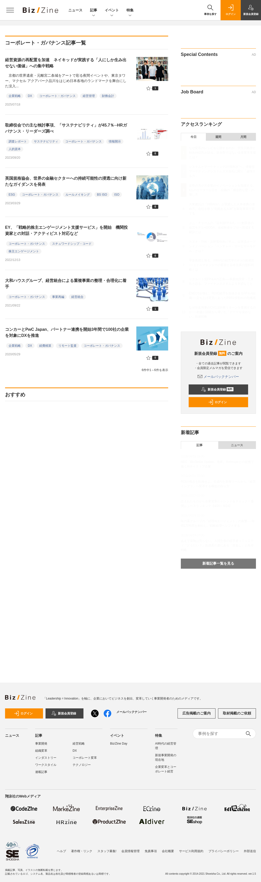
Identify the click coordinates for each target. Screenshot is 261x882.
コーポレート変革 (85, 758)
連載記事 (41, 772)
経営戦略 (79, 743)
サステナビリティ (46, 141)
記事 (93, 10)
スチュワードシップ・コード (72, 243)
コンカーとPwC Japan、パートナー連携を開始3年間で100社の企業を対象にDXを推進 (67, 332)
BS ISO (102, 194)
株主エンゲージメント (24, 251)
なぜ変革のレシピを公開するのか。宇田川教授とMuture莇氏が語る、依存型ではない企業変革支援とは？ (222, 152)
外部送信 (250, 851)
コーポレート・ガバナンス (57, 96)
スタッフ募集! (106, 851)
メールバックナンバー (218, 377)
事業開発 (41, 743)
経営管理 (89, 96)
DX (30, 96)
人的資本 (15, 149)
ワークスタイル (45, 765)
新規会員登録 (217, 389)
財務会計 (108, 96)
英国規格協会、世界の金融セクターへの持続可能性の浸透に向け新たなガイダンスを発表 (65, 181)
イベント (112, 10)
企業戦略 (15, 96)
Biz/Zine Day (118, 743)
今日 (193, 137)
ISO (116, 194)
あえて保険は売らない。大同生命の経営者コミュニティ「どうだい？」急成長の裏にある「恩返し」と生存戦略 (217, 545)
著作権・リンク (81, 851)
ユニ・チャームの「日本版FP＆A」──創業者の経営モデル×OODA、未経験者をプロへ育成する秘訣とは (221, 227)
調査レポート (18, 141)
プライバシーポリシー (223, 851)
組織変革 (41, 750)
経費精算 (45, 345)
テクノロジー (82, 765)
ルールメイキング (78, 194)
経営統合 (77, 297)
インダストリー (45, 758)
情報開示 (115, 141)
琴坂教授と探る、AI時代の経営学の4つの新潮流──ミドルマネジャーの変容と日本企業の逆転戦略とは (221, 265)
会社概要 (168, 851)
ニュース (75, 10)
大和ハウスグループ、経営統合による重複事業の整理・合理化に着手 (65, 283)
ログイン (217, 402)
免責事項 (151, 851)
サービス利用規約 (191, 851)
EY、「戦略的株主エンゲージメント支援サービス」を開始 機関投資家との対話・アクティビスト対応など (66, 230)
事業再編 (58, 297)
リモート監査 (67, 345)
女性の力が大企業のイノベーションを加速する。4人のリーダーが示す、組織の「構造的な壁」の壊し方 (222, 190)
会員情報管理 (130, 851)
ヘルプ (61, 851)
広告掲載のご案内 (196, 713)
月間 (243, 137)
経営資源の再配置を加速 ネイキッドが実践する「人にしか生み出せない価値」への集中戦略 (65, 63)
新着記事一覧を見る (218, 563)
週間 (218, 137)
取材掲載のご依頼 (237, 713)
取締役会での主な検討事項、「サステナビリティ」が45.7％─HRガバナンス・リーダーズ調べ (66, 128)
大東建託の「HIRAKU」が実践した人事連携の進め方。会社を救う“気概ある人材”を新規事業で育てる (222, 208)
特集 (130, 10)
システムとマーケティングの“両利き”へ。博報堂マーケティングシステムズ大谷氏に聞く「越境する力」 (222, 171)
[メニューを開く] (10, 10)
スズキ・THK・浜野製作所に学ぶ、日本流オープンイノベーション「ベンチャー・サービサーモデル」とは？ (222, 246)
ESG (12, 194)
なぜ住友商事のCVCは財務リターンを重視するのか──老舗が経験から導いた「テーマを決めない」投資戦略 (222, 312)
